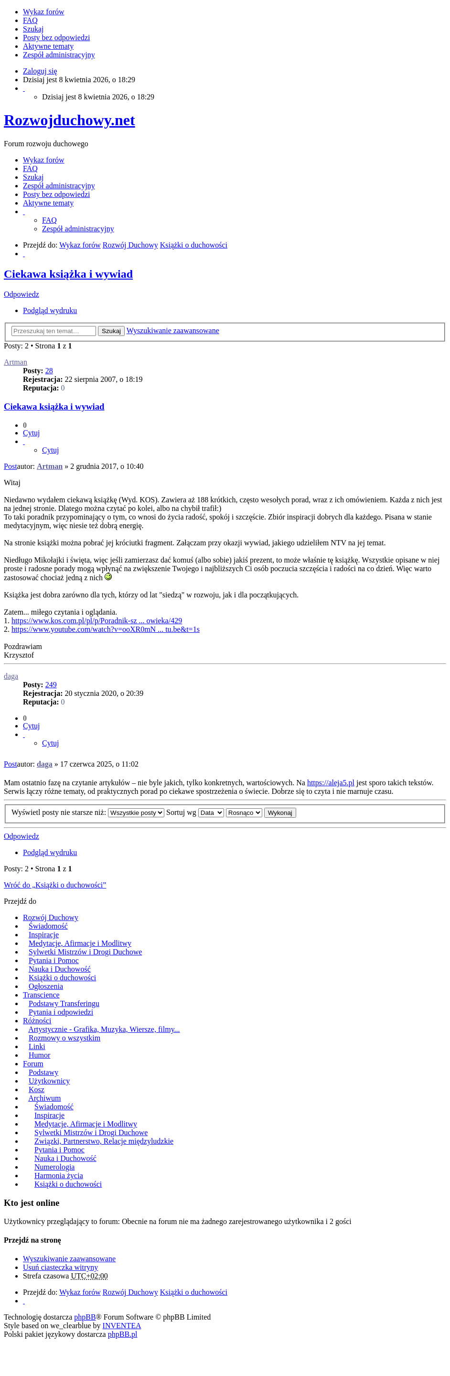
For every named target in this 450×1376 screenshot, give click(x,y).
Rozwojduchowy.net (69, 120)
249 (51, 685)
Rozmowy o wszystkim (64, 1038)
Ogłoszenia (46, 986)
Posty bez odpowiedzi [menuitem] (56, 37)
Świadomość (48, 926)
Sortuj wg (195, 812)
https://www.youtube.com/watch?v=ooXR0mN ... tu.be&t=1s (105, 629)
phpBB (85, 1317)
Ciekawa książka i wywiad (68, 274)
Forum (33, 1064)
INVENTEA (122, 1326)
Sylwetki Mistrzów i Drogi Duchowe (85, 952)
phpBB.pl (123, 1334)
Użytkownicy (49, 1081)
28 (49, 371)
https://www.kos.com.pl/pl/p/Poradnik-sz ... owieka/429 (96, 621)
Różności (37, 1021)
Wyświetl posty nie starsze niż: (87, 812)
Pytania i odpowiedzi (61, 1012)
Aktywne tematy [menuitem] (48, 46)
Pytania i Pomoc (54, 960)
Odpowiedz (21, 294)
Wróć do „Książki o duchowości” (55, 885)
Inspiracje (44, 935)
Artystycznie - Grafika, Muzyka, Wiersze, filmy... (104, 1029)
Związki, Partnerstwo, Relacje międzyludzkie (103, 1141)
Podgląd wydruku (50, 310)
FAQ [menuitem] (30, 20)
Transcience (41, 995)
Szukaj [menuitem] (33, 29)
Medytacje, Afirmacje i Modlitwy (80, 943)
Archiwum (44, 1098)
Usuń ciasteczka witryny (60, 1267)
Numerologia (54, 1167)
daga (11, 676)
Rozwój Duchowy (50, 917)
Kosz (36, 1089)
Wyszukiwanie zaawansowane (173, 330)
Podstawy (43, 1072)
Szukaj (111, 331)
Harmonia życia (58, 1175)
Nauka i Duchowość (60, 969)
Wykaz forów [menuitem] (43, 12)
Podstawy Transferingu (64, 1003)
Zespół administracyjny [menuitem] (59, 55)
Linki (37, 1046)
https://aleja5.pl (330, 783)
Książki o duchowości (62, 978)
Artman (15, 362)
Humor (39, 1055)
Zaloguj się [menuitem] (40, 71)
